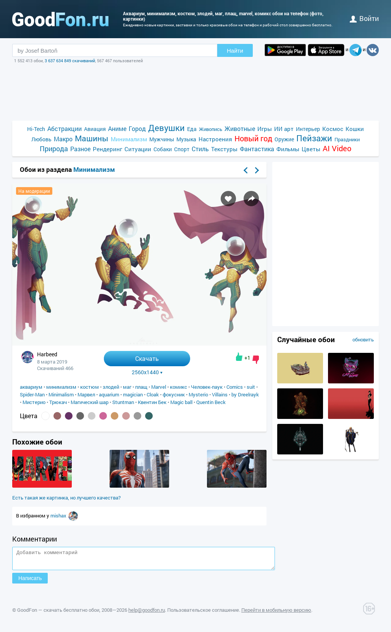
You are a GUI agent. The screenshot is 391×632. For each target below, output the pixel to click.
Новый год (253, 138)
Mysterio (198, 394)
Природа (54, 148)
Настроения (215, 139)
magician (133, 394)
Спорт (181, 149)
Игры (264, 129)
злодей (111, 386)
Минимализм (129, 139)
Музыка (186, 139)
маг (127, 386)
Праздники (347, 139)
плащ (141, 386)
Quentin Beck (211, 402)
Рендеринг (107, 149)
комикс (178, 386)
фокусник (174, 394)
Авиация (95, 129)
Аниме (117, 128)
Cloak (153, 394)
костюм (89, 386)
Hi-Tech (36, 129)
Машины (91, 138)
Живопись (210, 129)
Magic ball (181, 402)
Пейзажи (314, 138)
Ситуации (137, 149)
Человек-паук (207, 386)
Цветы (311, 149)
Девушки (166, 127)
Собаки (162, 149)
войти (364, 18)
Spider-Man (32, 394)
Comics (234, 386)
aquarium (109, 394)
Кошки (355, 129)
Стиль (200, 149)
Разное (80, 149)
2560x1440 (147, 372)
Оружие (284, 139)
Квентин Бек (152, 402)
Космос (332, 129)
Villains (220, 394)
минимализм (61, 386)
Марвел (86, 394)
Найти (235, 50)
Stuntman (123, 402)
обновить (363, 339)
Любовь (41, 139)
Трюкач (58, 402)
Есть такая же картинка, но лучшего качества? (66, 497)
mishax (59, 515)
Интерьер (308, 129)
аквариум (31, 386)
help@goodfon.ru (146, 613)
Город (137, 128)
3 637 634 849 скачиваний (70, 60)
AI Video (337, 148)
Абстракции (64, 128)
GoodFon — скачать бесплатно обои (58, 613)
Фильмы (287, 149)
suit (251, 386)
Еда (192, 129)
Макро (63, 139)
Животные (240, 128)
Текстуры (224, 149)
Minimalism (61, 394)
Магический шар (89, 402)
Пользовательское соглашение (203, 613)
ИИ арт (284, 129)
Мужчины (161, 139)
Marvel (158, 386)
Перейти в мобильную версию (276, 613)
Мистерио (34, 402)
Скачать (147, 358)
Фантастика (257, 149)
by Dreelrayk (245, 394)
